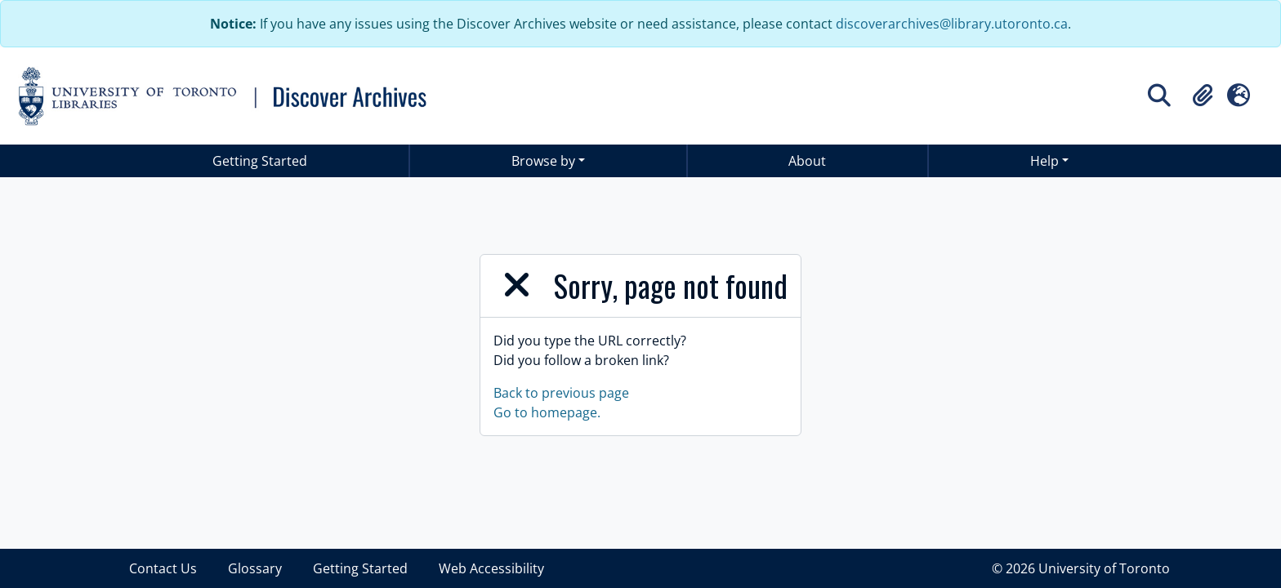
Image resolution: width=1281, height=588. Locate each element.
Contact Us (163, 568)
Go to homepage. (546, 412)
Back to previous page (561, 393)
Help (1044, 161)
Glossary (255, 568)
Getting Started (259, 161)
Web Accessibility (491, 568)
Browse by (543, 161)
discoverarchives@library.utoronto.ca (952, 24)
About (807, 161)
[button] (1203, 96)
